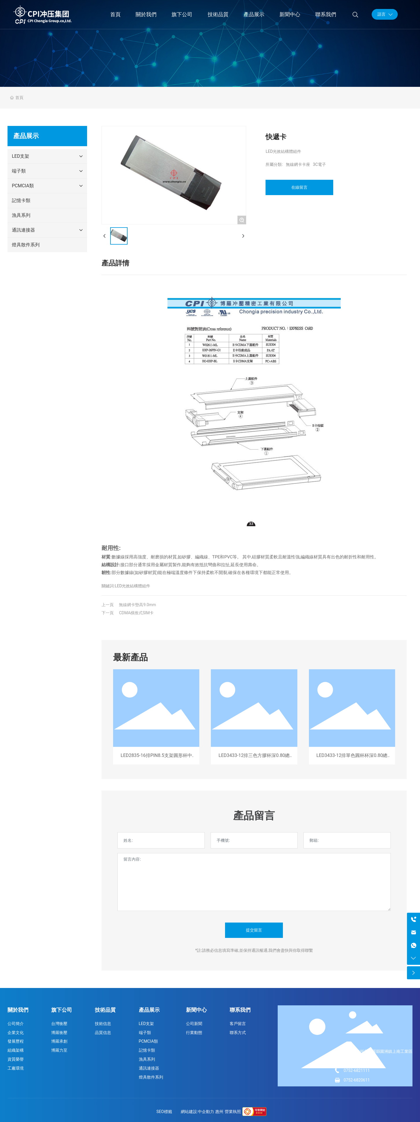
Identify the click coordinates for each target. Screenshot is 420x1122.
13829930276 (356, 1061)
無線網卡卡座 (298, 164)
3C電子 (319, 164)
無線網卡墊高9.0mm (137, 604)
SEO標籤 (164, 1111)
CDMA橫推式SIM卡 (136, 612)
